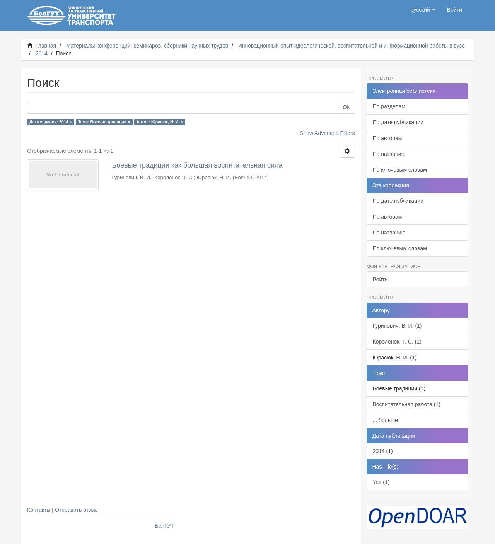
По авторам (387, 138)
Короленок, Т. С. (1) (397, 342)
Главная (46, 46)
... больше (385, 420)
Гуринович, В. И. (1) (397, 326)
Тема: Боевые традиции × (104, 122)
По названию (389, 154)
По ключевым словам (400, 170)
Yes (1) (381, 482)
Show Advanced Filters (327, 133)
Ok (346, 107)
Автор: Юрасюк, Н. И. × (160, 122)
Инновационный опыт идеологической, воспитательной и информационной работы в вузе (351, 46)
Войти (380, 279)
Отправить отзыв (76, 510)
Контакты (38, 510)
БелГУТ (164, 526)
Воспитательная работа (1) (406, 404)
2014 (42, 53)
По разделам (389, 106)
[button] (423, 9)
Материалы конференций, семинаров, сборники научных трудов (147, 46)
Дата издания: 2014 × (50, 122)
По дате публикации (398, 122)
